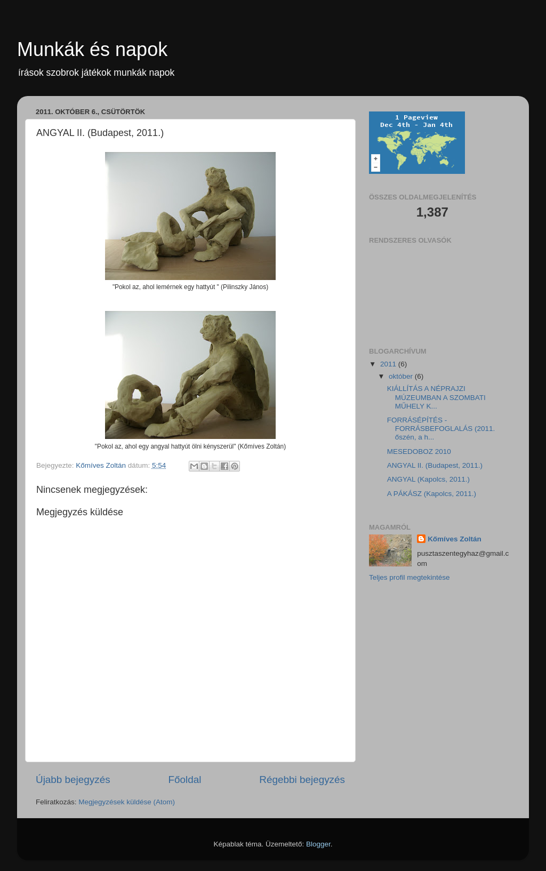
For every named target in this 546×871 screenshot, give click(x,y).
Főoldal (185, 779)
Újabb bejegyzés (73, 779)
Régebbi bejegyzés (302, 779)
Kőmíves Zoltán (454, 539)
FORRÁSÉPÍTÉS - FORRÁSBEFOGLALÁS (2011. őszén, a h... (441, 428)
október (402, 376)
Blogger (318, 844)
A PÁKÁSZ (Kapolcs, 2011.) (431, 494)
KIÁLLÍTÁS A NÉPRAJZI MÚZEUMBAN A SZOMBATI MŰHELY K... (436, 397)
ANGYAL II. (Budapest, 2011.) (435, 465)
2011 (389, 364)
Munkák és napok (92, 49)
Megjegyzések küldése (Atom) (126, 802)
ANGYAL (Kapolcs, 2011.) (428, 479)
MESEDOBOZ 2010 (419, 452)
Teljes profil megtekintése (409, 577)
